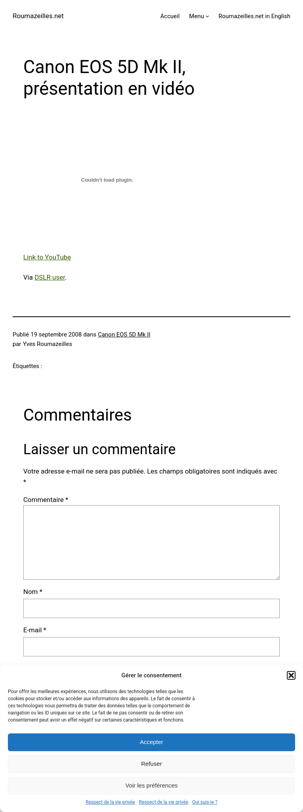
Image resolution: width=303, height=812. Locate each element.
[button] (291, 675)
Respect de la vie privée (110, 802)
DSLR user (49, 277)
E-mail (34, 630)
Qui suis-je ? (204, 802)
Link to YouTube (47, 257)
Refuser (151, 763)
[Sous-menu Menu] (207, 16)
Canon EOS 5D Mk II (124, 334)
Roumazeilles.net (38, 16)
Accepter (151, 742)
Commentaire (45, 500)
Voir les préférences (151, 785)
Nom (32, 592)
